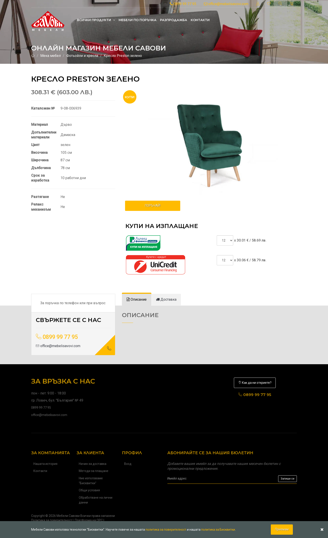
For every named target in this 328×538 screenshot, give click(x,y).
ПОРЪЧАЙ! (152, 205)
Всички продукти (96, 20)
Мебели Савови (68, 516)
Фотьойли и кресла (82, 56)
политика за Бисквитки (218, 529)
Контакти (200, 20)
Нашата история (45, 464)
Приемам (282, 529)
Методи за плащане (93, 471)
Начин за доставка (92, 464)
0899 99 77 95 (183, 4)
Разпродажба (173, 20)
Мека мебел (50, 56)
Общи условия (89, 490)
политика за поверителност (166, 529)
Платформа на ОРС (89, 520)
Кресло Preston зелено (123, 56)
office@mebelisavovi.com (226, 4)
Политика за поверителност (51, 520)
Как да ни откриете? (254, 382)
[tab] (136, 300)
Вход (128, 464)
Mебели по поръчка (137, 20)
